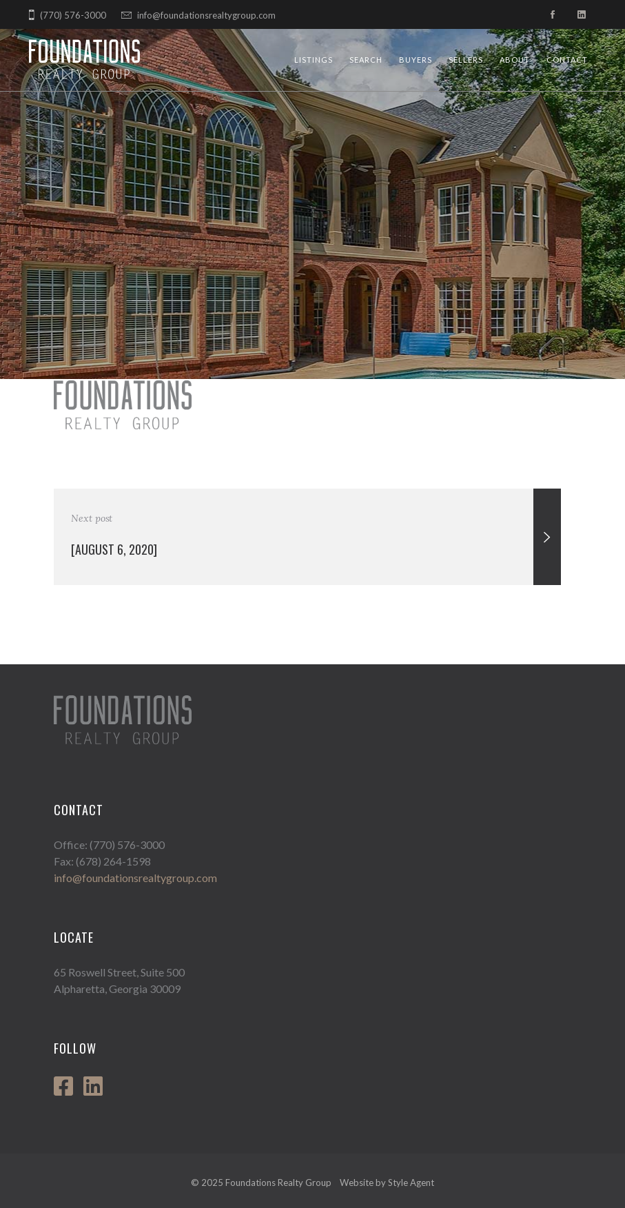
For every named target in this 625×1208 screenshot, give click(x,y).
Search (365, 59)
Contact (567, 59)
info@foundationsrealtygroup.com (206, 15)
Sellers (466, 59)
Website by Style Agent (387, 1182)
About (515, 59)
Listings (313, 59)
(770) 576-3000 (73, 15)
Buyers (415, 59)
